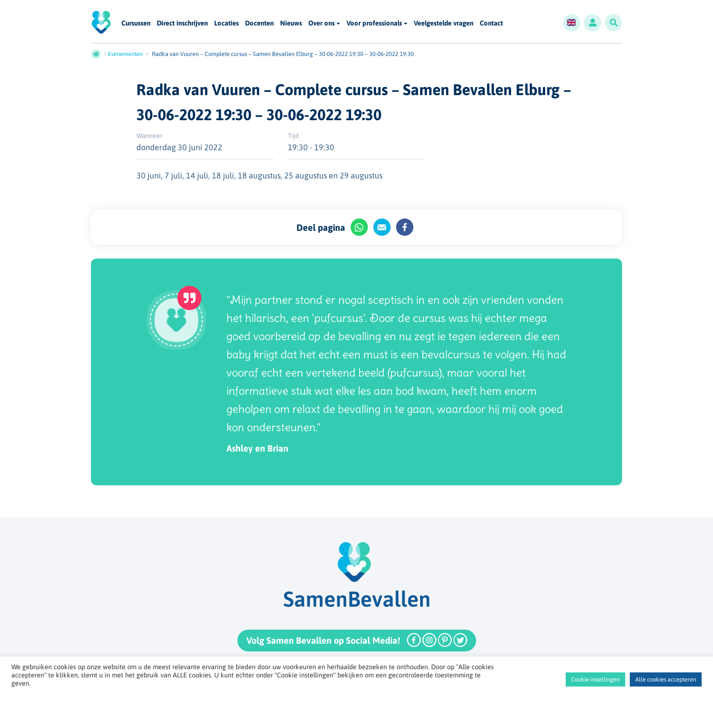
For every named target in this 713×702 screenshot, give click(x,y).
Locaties (226, 23)
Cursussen (136, 23)
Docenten (259, 23)
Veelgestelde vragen (443, 23)
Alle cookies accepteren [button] (665, 679)
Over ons (321, 23)
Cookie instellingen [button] (595, 679)
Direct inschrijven (182, 23)
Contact (491, 23)
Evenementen (125, 54)
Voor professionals (374, 23)
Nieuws (291, 23)
